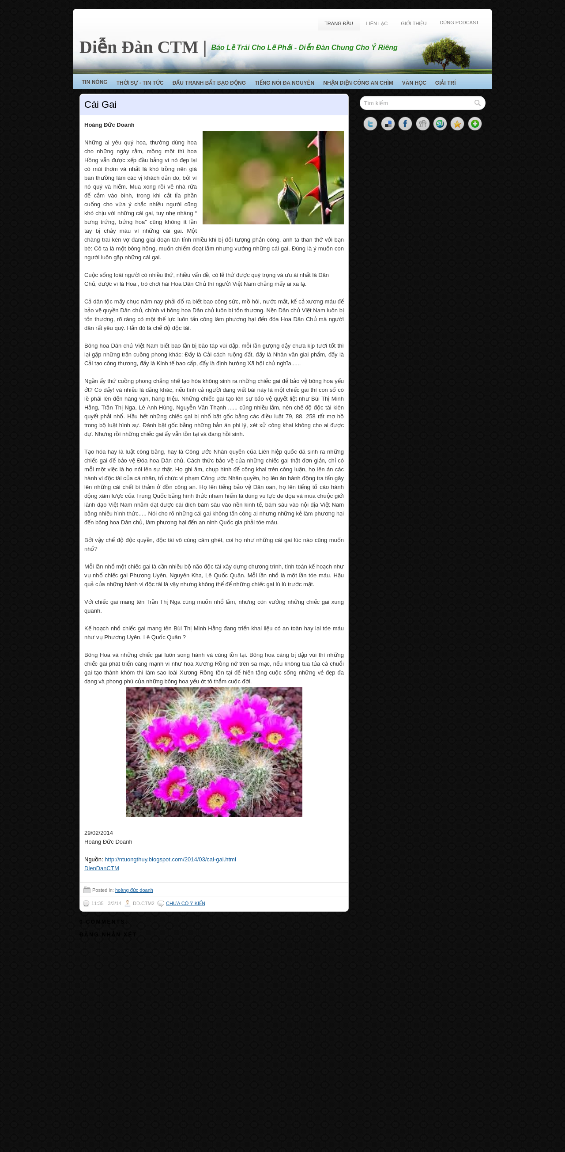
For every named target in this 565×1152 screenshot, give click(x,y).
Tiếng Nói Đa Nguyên (284, 83)
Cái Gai (100, 104)
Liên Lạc (377, 23)
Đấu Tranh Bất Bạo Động (209, 83)
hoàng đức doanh (134, 890)
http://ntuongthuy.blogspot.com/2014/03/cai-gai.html (170, 859)
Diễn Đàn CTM (139, 47)
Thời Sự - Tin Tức (140, 83)
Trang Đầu (338, 23)
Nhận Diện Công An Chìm (358, 83)
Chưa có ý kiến (185, 903)
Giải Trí (445, 83)
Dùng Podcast (459, 22)
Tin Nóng (95, 82)
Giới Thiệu (413, 23)
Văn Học (414, 83)
